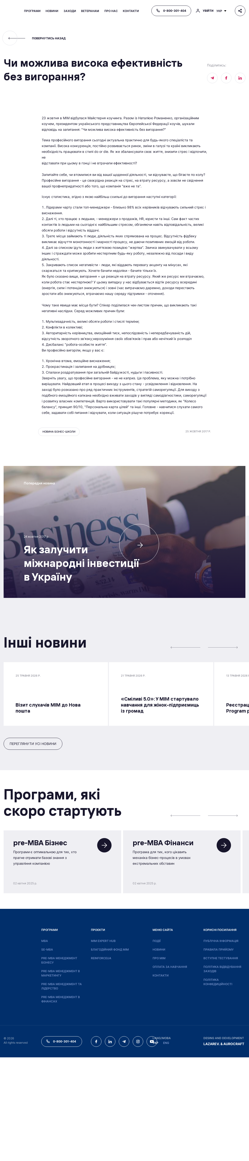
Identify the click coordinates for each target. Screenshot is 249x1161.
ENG (166, 1146)
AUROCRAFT (233, 1147)
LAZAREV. (211, 1147)
